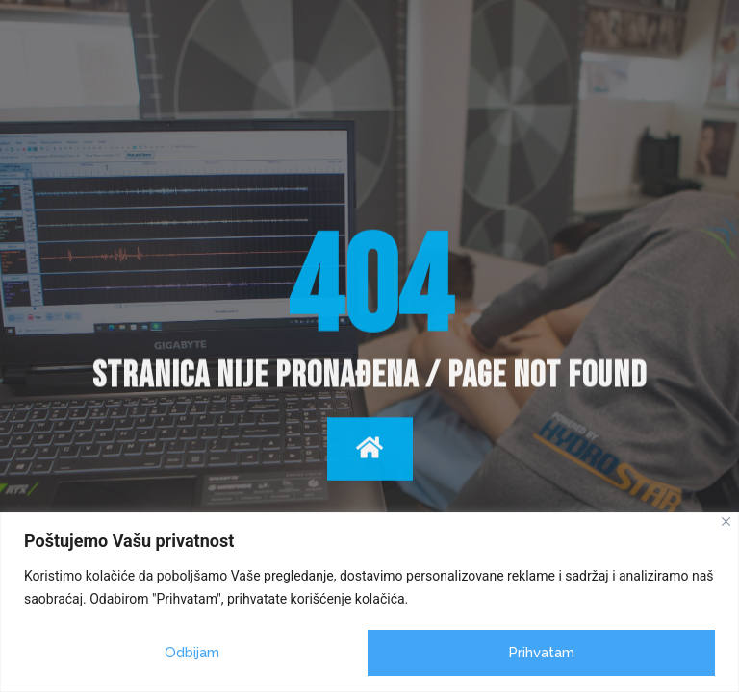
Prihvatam (541, 652)
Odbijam (192, 652)
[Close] (726, 521)
